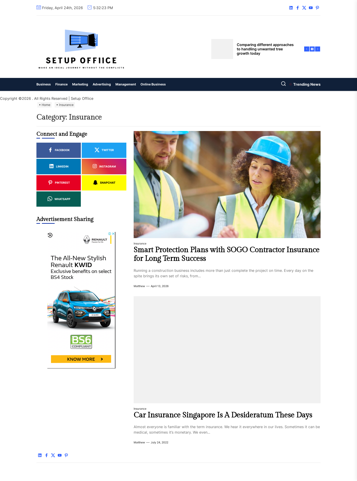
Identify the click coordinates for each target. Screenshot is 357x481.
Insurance (140, 243)
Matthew (139, 286)
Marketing (80, 84)
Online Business (153, 84)
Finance (61, 84)
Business (43, 84)
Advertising (102, 84)
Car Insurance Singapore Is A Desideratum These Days (223, 415)
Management (125, 84)
